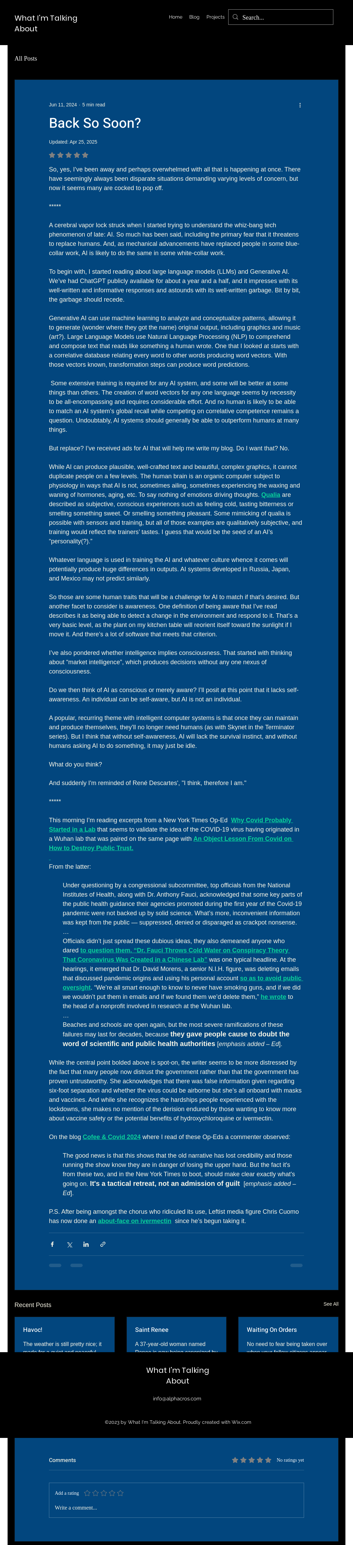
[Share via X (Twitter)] (69, 1244)
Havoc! (32, 1330)
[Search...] (280, 18)
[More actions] (300, 105)
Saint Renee (152, 1330)
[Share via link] (103, 1244)
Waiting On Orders (272, 1330)
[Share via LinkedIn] (86, 1244)
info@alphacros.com (177, 1399)
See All (331, 1304)
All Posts (25, 58)
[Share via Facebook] (52, 1244)
